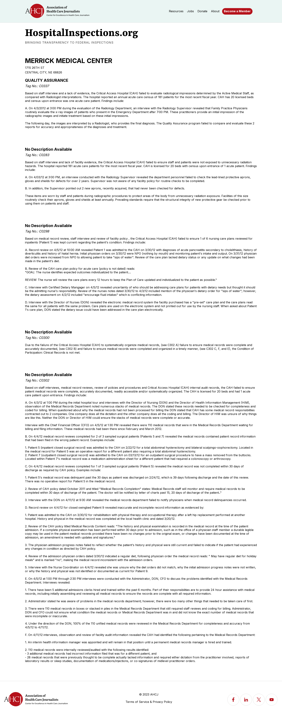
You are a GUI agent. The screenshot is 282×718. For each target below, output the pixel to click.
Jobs (190, 11)
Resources (176, 11)
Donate (202, 11)
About (215, 11)
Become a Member (237, 11)
